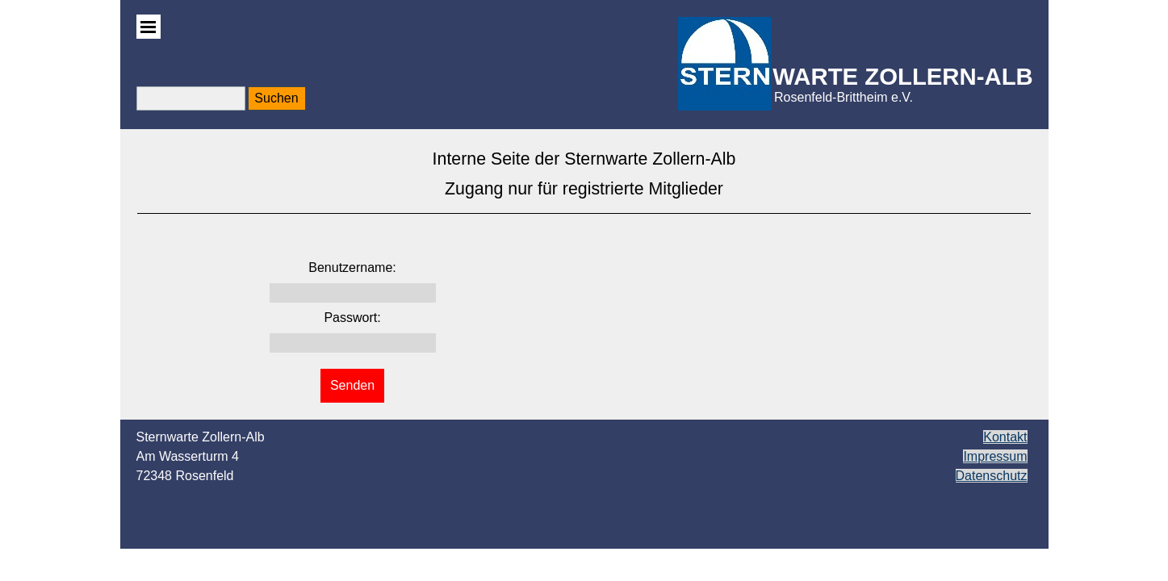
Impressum (995, 456)
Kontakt (1005, 437)
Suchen (276, 98)
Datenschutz (992, 476)
